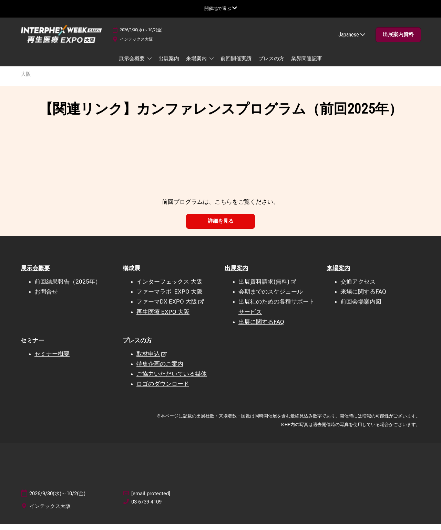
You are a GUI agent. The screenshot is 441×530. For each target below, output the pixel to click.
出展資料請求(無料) (263, 287)
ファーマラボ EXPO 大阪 (169, 297)
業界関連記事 (306, 65)
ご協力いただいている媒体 (171, 380)
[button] (398, 41)
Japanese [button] (351, 41)
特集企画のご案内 (159, 370)
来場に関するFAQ (363, 297)
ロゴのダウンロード (162, 389)
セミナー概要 (52, 360)
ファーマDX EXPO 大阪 (166, 307)
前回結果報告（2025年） (67, 287)
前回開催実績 (236, 65)
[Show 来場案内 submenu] (211, 65)
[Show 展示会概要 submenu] (149, 65)
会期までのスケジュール (270, 297)
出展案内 (168, 65)
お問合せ (46, 297)
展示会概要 (132, 65)
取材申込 (148, 360)
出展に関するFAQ (261, 328)
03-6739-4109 (146, 508)
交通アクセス (358, 287)
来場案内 (197, 65)
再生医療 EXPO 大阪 (162, 318)
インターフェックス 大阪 (169, 287)
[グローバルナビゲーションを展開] (220, 8)
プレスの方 (271, 65)
